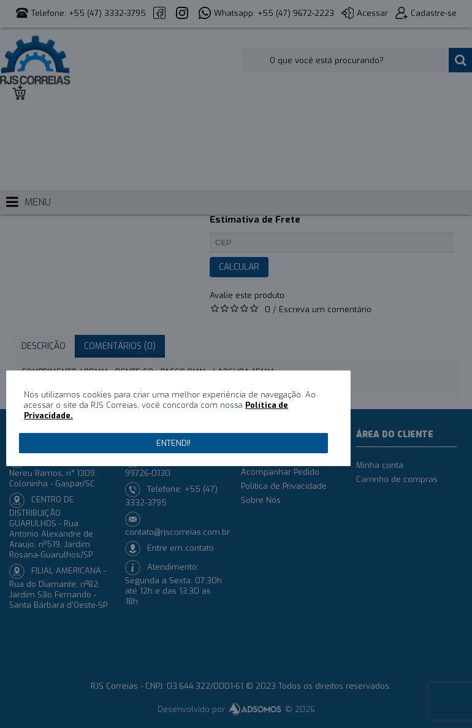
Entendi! (173, 443)
